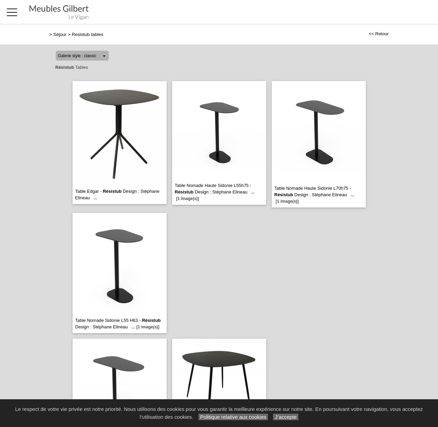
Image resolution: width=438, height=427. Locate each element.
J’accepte (285, 417)
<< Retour (379, 33)
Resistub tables (87, 34)
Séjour (60, 34)
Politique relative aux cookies (233, 417)
